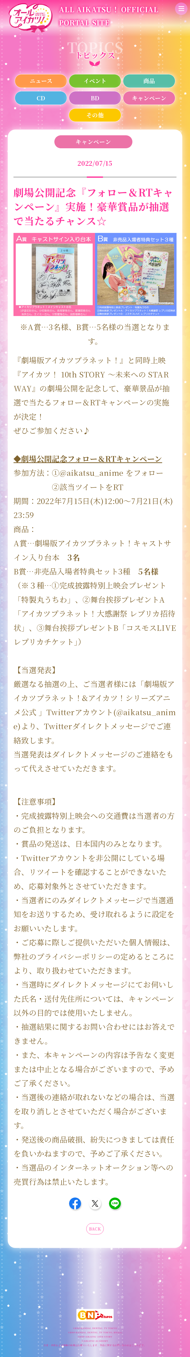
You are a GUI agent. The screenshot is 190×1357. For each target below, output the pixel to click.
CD (41, 98)
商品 (149, 81)
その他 (94, 115)
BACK (95, 1229)
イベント (95, 81)
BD (95, 98)
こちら (135, 1345)
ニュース (41, 81)
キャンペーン (149, 98)
